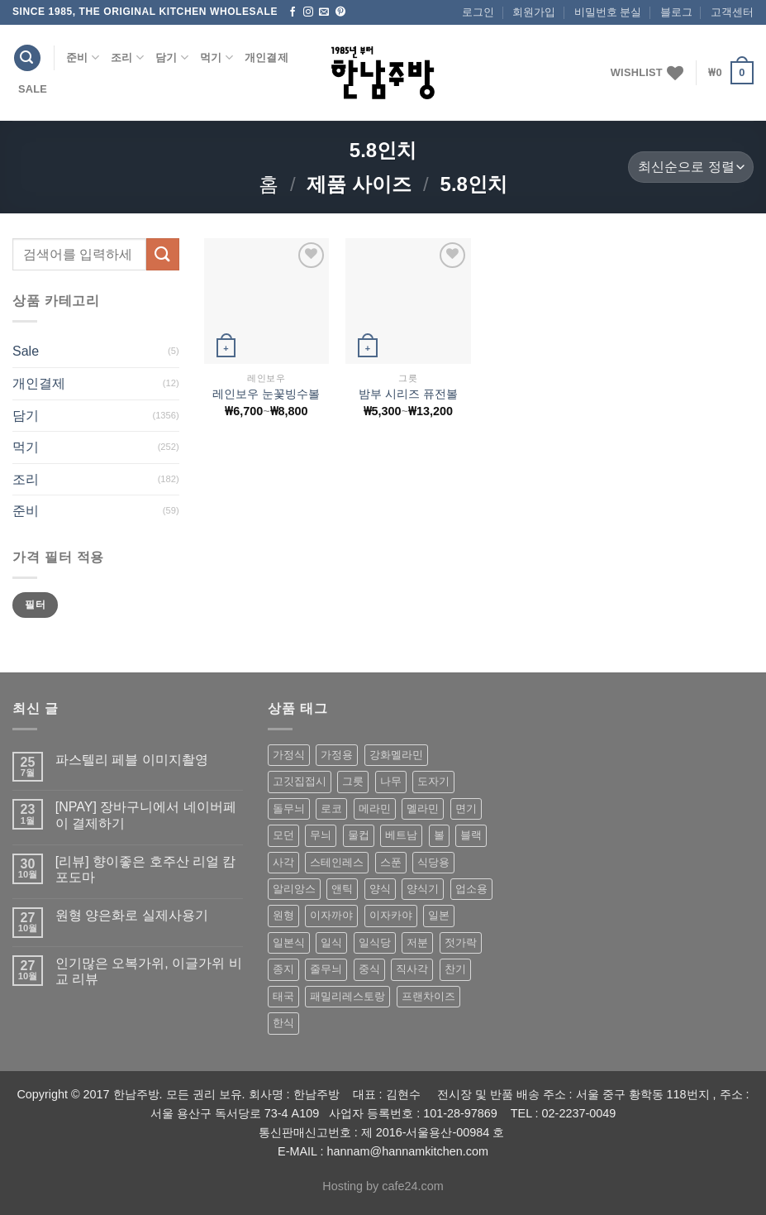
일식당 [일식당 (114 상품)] (375, 942)
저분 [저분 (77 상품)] (417, 942)
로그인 (478, 12)
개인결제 (266, 57)
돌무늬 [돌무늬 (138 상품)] (289, 808)
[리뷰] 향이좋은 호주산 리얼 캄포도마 (145, 869)
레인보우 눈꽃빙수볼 (266, 393)
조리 (127, 57)
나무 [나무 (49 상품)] (391, 781)
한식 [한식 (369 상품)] (283, 1022)
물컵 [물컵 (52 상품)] (358, 835)
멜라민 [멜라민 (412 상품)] (423, 808)
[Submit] (162, 254)
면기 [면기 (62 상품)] (466, 808)
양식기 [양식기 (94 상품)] (423, 889)
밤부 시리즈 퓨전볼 (408, 393)
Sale (32, 89)
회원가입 (533, 12)
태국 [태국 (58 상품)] (283, 996)
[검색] (27, 58)
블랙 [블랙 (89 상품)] (471, 835)
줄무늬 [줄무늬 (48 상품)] (326, 969)
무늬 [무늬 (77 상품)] (320, 835)
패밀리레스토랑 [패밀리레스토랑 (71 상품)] (347, 996)
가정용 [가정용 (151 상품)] (337, 755)
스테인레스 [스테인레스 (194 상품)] (337, 862)
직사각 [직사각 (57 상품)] (412, 969)
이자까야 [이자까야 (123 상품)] (331, 915)
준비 (82, 57)
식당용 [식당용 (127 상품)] (433, 862)
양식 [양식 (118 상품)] (380, 889)
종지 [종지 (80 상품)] (283, 969)
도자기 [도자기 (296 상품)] (433, 781)
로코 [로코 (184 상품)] (331, 808)
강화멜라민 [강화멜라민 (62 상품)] (396, 755)
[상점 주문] (691, 167)
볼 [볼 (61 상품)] (439, 835)
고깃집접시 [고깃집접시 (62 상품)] (299, 781)
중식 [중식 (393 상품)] (369, 969)
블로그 (676, 12)
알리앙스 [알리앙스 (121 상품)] (294, 889)
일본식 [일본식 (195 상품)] (289, 942)
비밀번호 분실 (608, 12)
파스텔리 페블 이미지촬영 (131, 760)
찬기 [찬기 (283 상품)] (455, 969)
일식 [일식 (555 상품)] (331, 942)
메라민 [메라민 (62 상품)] (375, 808)
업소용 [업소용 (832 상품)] (471, 889)
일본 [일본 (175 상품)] (439, 915)
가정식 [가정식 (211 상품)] (289, 755)
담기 (171, 57)
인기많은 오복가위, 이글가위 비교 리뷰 (148, 971)
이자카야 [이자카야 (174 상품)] (390, 915)
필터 (35, 604)
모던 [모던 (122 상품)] (283, 835)
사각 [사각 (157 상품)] (283, 862)
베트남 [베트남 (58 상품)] (401, 835)
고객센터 (732, 12)
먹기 (216, 57)
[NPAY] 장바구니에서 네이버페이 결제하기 (145, 815)
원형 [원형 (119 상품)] (283, 915)
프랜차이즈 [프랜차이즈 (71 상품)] (428, 996)
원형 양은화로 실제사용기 (131, 915)
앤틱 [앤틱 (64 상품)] (342, 889)
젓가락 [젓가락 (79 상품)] (461, 942)
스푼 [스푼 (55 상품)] (391, 862)
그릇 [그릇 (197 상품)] (353, 781)
